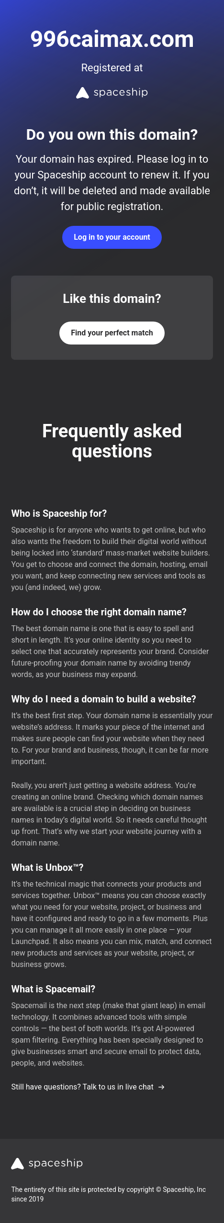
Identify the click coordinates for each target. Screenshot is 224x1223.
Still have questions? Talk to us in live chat (88, 1086)
